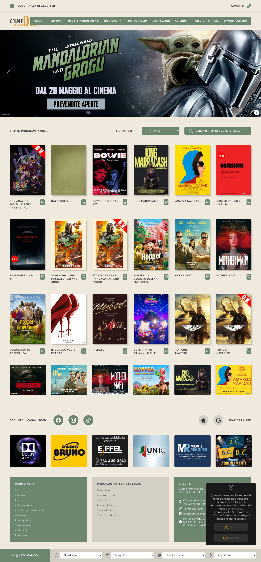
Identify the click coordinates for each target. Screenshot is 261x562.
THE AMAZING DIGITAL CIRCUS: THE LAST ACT (21, 204)
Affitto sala (21, 530)
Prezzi (18, 500)
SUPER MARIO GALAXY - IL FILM (145, 351)
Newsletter (103, 490)
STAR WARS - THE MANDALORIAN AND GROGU (64, 279)
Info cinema (113, 20)
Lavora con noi (235, 20)
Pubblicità (21, 535)
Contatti (102, 500)
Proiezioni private (205, 20)
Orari (38, 20)
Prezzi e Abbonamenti (83, 20)
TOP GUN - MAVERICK (182, 351)
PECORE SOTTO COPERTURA (20, 351)
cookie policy (234, 508)
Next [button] (252, 73)
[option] (130, 73)
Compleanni (161, 20)
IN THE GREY (183, 275)
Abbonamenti (23, 505)
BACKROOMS (59, 200)
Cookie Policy (105, 510)
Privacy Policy (105, 505)
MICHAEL (98, 349)
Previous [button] (8, 73)
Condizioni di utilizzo (109, 515)
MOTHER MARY (226, 275)
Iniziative (55, 20)
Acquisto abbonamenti (29, 510)
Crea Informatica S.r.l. (192, 488)
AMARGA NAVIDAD (187, 200)
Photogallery (137, 20)
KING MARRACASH (146, 200)
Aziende (181, 20)
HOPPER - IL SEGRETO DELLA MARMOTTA (144, 279)
